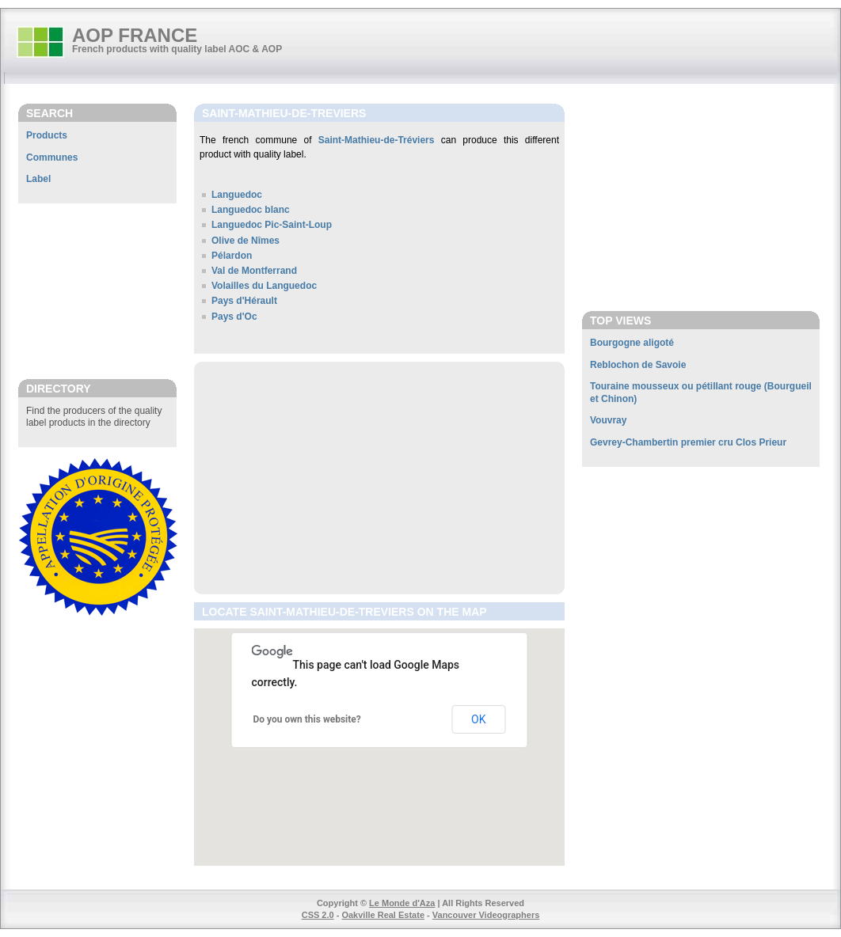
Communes (52, 157)
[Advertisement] (97, 290)
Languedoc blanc (250, 209)
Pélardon (231, 255)
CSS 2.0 (318, 915)
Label (38, 178)
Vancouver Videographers (486, 915)
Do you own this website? (307, 719)
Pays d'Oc (234, 316)
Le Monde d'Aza (402, 903)
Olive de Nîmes (245, 240)
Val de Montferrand (254, 270)
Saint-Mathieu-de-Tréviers (376, 140)
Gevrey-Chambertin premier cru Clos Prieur (688, 442)
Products (46, 135)
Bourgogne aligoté (632, 342)
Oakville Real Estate (382, 915)
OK (478, 719)
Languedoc (236, 194)
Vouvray (608, 420)
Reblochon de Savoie (638, 364)
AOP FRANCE (134, 35)
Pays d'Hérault (244, 300)
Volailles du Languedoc (264, 285)
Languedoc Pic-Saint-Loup (271, 224)
